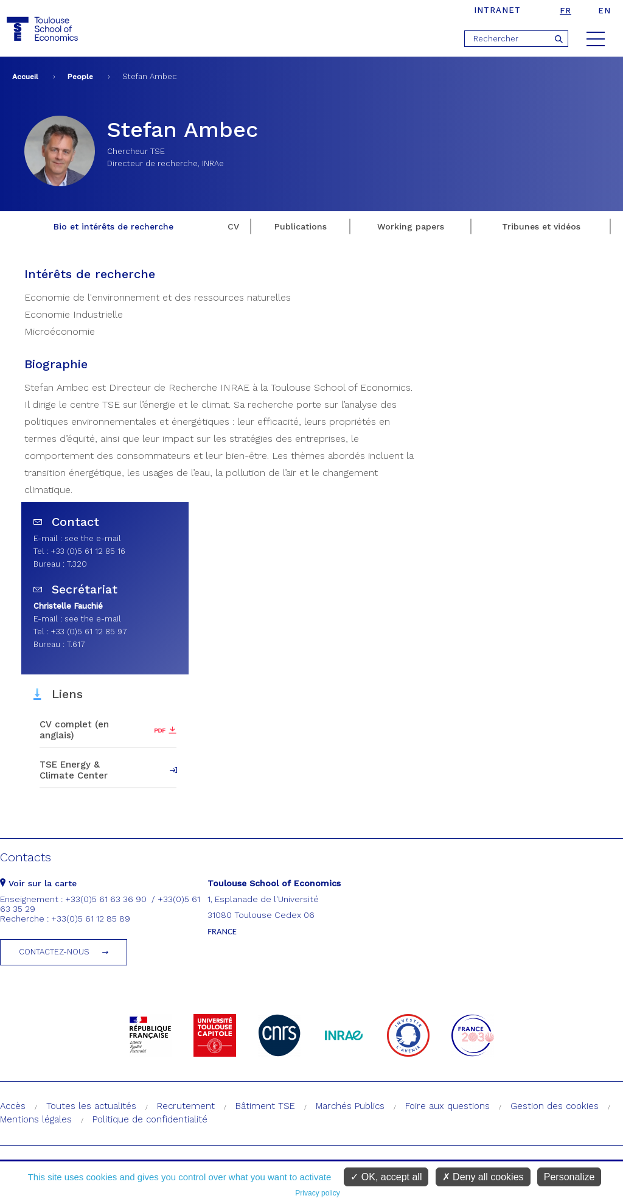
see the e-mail (92, 538)
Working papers (410, 226)
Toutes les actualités (91, 1106)
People (80, 76)
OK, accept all (386, 1177)
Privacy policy (317, 1193)
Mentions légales (36, 1119)
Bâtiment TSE (265, 1106)
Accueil (25, 76)
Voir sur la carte (38, 883)
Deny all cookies (483, 1177)
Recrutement (186, 1106)
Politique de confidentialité (149, 1119)
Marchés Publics (350, 1106)
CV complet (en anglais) (74, 730)
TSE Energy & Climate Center (74, 770)
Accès (13, 1106)
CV (233, 226)
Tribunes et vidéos (541, 226)
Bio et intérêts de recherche (113, 226)
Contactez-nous (54, 951)
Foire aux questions (447, 1106)
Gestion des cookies (554, 1106)
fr (565, 10)
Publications (300, 226)
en (604, 10)
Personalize (569, 1177)
